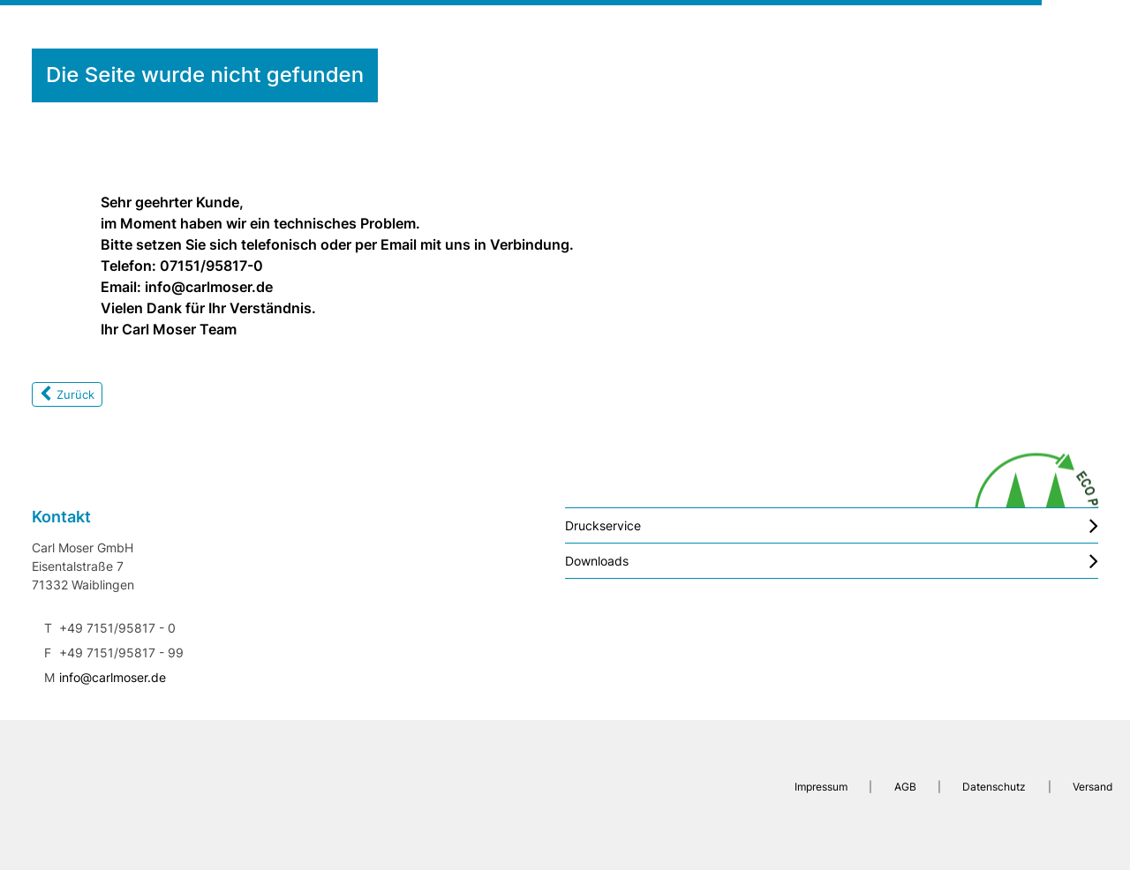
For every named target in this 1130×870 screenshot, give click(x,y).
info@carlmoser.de (112, 677)
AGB (905, 786)
